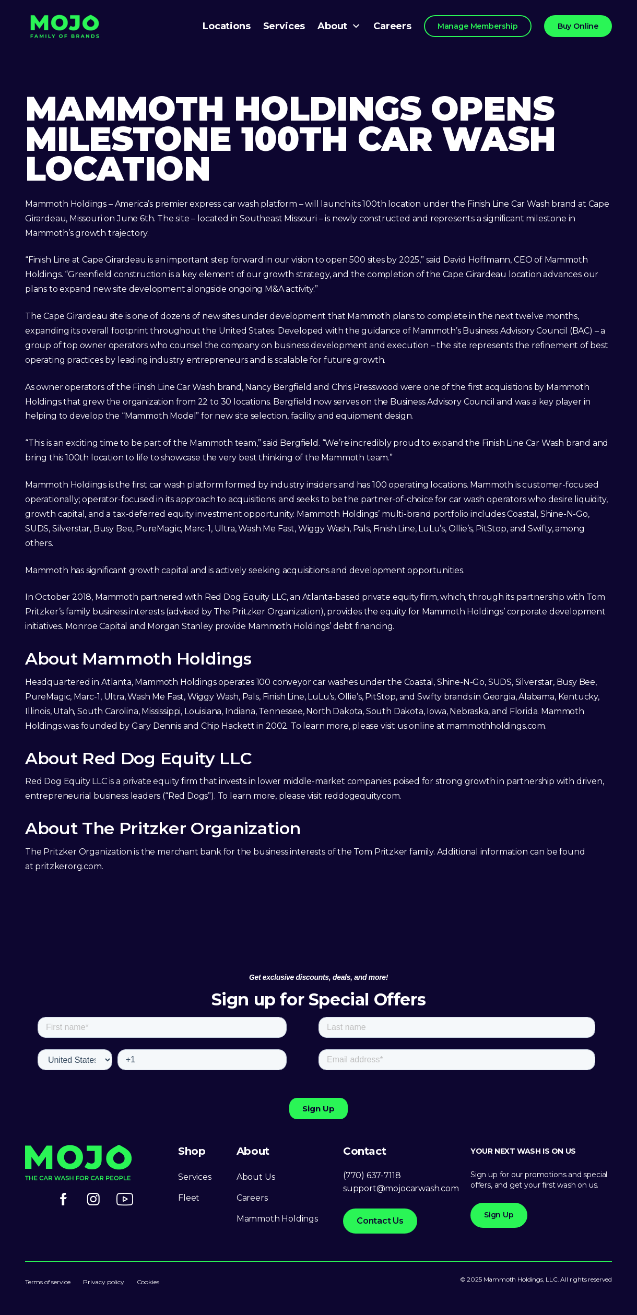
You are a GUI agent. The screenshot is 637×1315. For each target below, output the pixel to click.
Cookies (148, 1282)
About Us (256, 1177)
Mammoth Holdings (277, 1219)
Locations (226, 26)
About (339, 26)
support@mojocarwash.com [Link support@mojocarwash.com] (401, 1188)
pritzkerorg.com (68, 866)
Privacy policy (103, 1282)
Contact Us (380, 1221)
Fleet (188, 1198)
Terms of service (47, 1282)
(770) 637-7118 (371, 1175)
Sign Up (499, 1214)
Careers (392, 26)
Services (284, 26)
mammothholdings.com (495, 726)
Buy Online (578, 26)
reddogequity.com (362, 796)
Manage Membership (478, 26)
